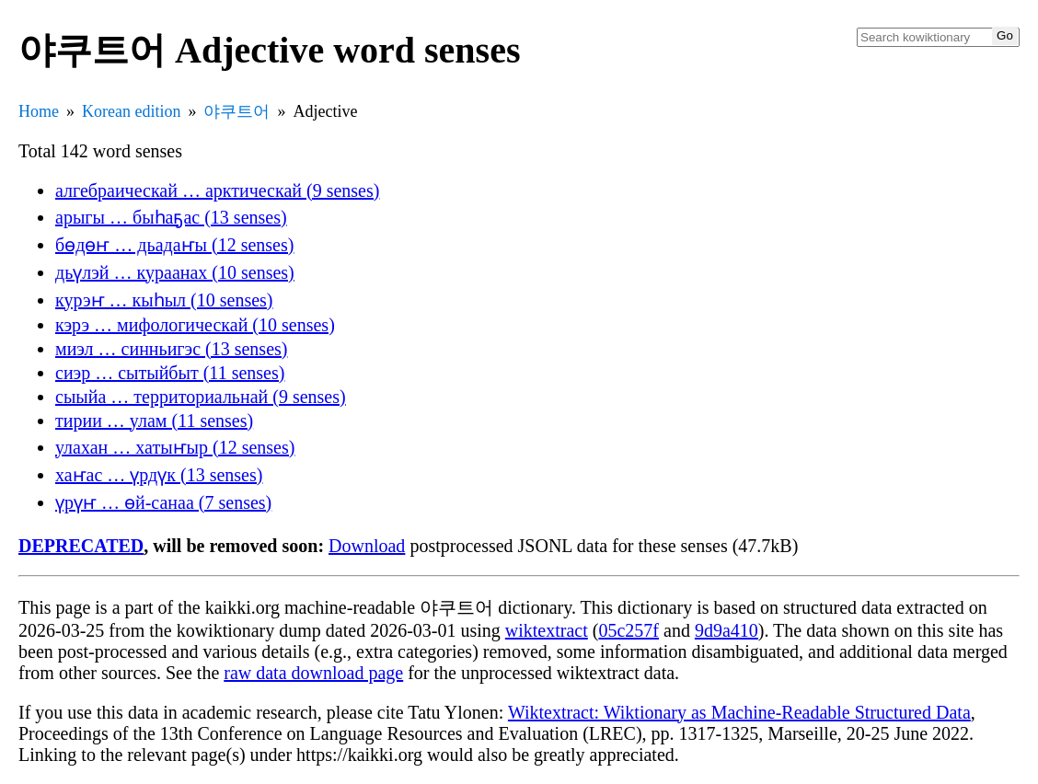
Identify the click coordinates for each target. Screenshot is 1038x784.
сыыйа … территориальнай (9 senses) (200, 396)
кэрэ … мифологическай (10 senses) (195, 325)
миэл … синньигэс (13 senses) (171, 349)
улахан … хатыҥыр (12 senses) (174, 447)
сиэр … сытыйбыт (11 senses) (169, 373)
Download (367, 546)
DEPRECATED (81, 546)
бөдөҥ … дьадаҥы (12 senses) (174, 245)
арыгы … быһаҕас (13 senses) (171, 217)
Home (38, 111)
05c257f (628, 630)
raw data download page (313, 673)
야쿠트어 (236, 111)
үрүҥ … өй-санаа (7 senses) (163, 502)
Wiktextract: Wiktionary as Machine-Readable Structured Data (739, 712)
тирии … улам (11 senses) (154, 420)
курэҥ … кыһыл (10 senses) (164, 300)
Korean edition (131, 111)
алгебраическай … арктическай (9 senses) (217, 190)
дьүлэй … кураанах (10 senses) (174, 272)
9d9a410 (726, 630)
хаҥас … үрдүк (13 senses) (158, 475)
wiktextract (546, 630)
